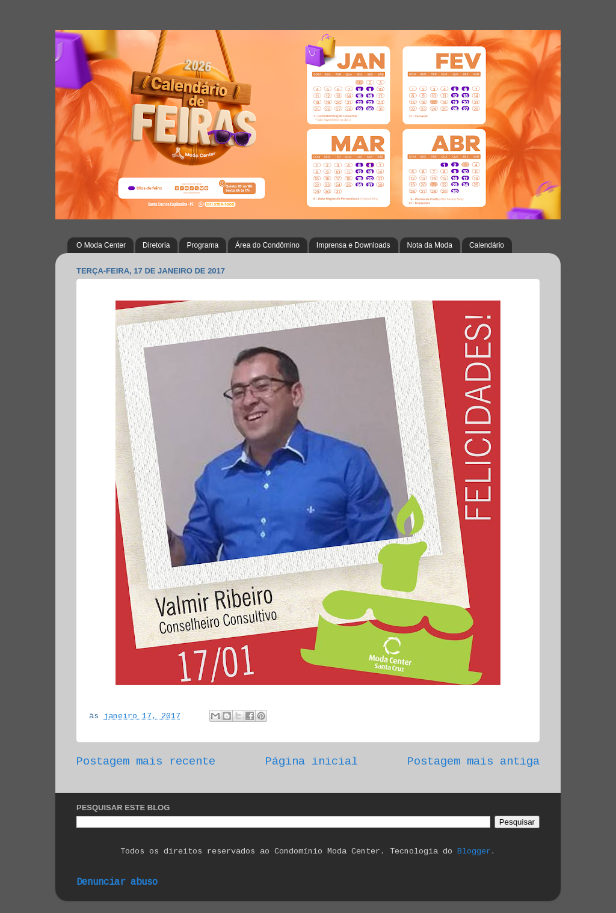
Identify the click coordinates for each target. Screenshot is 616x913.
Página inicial (311, 761)
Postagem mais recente (145, 761)
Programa (202, 245)
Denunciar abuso (117, 882)
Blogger (474, 851)
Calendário (486, 245)
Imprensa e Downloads (353, 245)
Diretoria (156, 245)
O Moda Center (101, 245)
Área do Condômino (267, 245)
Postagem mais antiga (473, 761)
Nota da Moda (429, 245)
